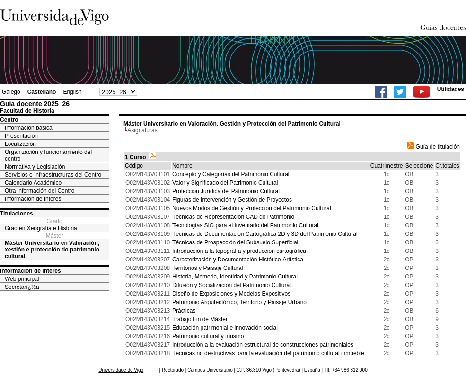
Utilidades (450, 89)
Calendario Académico (33, 183)
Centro (9, 120)
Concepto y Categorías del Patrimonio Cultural (230, 174)
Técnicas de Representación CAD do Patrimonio (233, 217)
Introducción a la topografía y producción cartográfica (239, 251)
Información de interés (30, 271)
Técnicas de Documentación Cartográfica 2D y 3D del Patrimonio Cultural (265, 234)
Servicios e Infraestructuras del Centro (53, 174)
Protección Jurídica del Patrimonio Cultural (226, 191)
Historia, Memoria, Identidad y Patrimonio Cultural (235, 276)
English (72, 92)
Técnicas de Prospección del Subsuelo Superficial (235, 242)
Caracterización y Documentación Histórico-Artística (237, 259)
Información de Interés (33, 199)
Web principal (22, 279)
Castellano (41, 92)
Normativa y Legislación (35, 166)
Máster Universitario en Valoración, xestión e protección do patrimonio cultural (52, 250)
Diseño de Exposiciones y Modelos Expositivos (231, 293)
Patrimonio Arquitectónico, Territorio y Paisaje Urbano (239, 302)
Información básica (29, 128)
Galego (11, 92)
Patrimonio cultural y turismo (208, 336)
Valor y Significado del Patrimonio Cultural (225, 183)
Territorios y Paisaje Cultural (207, 268)
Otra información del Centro (39, 191)
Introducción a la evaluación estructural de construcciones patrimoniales (262, 344)
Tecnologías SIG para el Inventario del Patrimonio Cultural (245, 225)
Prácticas (183, 310)
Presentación (21, 136)
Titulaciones (16, 213)
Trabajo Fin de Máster (200, 319)
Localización (20, 144)
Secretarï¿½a (22, 287)
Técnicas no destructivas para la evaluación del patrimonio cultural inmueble (268, 353)
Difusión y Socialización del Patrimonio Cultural (231, 285)
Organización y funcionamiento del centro (48, 155)
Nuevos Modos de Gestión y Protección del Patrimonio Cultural (251, 208)
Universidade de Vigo (120, 370)
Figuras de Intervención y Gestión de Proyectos (232, 200)
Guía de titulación (433, 147)
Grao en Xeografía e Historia (41, 228)
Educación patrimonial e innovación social (225, 327)
